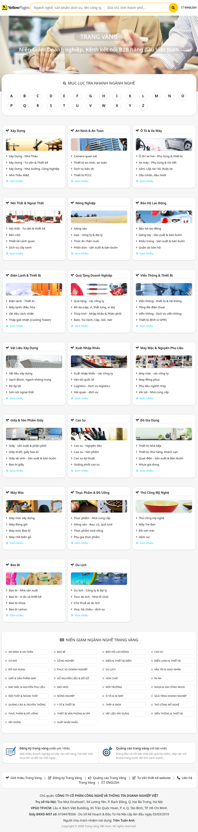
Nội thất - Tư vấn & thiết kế (27, 228)
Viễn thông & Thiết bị (156, 275)
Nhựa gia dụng (149, 464)
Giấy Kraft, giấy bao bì (24, 452)
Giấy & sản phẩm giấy (26, 420)
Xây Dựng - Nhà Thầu (23, 156)
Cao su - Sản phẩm (86, 452)
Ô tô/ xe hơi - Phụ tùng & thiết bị (161, 156)
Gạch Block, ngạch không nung (30, 379)
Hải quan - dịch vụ (86, 392)
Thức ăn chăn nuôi (86, 241)
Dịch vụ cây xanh (20, 247)
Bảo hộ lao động (153, 203)
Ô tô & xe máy (151, 131)
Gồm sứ (144, 537)
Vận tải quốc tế (84, 379)
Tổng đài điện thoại (152, 307)
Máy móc (17, 492)
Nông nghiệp (85, 203)
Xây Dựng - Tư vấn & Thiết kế (28, 162)
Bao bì (15, 565)
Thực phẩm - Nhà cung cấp (92, 518)
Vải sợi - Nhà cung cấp (154, 392)
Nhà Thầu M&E (19, 175)
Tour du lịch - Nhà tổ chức (91, 597)
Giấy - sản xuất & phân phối (27, 446)
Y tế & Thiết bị (66, 704)
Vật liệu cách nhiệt (21, 313)
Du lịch (81, 565)
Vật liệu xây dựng (24, 348)
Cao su (80, 420)
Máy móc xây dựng (22, 518)
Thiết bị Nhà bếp (150, 446)
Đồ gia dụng (149, 420)
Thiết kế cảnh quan (22, 241)
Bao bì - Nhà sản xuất (23, 590)
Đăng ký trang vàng (45, 748)
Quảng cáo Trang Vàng (109, 778)
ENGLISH (188, 7)
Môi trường (114, 687)
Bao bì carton (18, 609)
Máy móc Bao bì (20, 530)
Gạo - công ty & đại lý (88, 235)
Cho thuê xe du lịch (87, 603)
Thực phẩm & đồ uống (92, 492)
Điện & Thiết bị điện (118, 660)
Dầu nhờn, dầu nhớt (152, 175)
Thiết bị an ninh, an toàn (90, 162)
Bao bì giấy (16, 464)
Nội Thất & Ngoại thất (27, 203)
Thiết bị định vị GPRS (153, 320)
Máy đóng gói (18, 524)
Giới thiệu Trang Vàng (26, 778)
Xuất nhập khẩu (87, 348)
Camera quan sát (85, 156)
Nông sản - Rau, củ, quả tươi (93, 524)
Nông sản (80, 228)
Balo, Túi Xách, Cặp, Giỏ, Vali (93, 320)
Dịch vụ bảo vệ (84, 169)
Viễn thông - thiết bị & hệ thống (160, 301)
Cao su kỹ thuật (84, 458)
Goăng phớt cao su (87, 464)
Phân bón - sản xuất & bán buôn (96, 247)
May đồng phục (149, 379)
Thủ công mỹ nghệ (154, 492)
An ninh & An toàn (89, 131)
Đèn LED (14, 235)
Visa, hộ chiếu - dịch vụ (89, 609)
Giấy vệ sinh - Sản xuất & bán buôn (32, 458)
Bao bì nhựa (17, 603)
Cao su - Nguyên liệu (88, 446)
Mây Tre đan (147, 524)
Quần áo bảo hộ (150, 247)
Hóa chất (112, 678)
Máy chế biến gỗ (20, 537)
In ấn (157, 678)
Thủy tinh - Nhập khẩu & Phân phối (97, 313)
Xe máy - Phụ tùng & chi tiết (158, 162)
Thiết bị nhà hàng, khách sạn (158, 452)
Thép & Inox (113, 704)
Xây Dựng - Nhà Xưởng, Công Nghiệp (34, 169)
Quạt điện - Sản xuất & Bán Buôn (161, 458)
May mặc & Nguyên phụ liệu (161, 348)
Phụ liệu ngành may (152, 386)
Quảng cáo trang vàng (141, 748)
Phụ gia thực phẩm (87, 537)
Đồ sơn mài (146, 530)
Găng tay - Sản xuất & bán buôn (160, 235)
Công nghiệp (65, 660)
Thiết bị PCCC (83, 175)
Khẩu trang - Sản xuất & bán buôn (162, 241)
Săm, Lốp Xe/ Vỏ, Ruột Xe (156, 169)
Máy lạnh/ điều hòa (22, 307)
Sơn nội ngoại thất (21, 392)
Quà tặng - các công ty (89, 301)
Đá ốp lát (15, 386)
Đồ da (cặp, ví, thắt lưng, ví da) (94, 307)
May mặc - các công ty (154, 373)
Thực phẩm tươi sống (88, 530)
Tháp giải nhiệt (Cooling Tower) (30, 320)
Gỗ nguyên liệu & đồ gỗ (73, 678)
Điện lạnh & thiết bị (25, 275)
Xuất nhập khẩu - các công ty (93, 373)
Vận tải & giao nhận (167, 669)
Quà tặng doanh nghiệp (93, 275)
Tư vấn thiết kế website (154, 778)
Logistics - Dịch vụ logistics (92, 386)
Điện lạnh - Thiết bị (21, 301)
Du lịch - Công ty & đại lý (90, 590)
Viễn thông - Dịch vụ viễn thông (160, 313)
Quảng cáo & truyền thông (26, 704)
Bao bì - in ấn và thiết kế (25, 597)
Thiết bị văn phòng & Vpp (73, 713)
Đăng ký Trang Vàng (67, 778)
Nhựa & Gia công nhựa (169, 687)
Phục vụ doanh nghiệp (72, 669)
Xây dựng (17, 131)
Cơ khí (12, 660)
